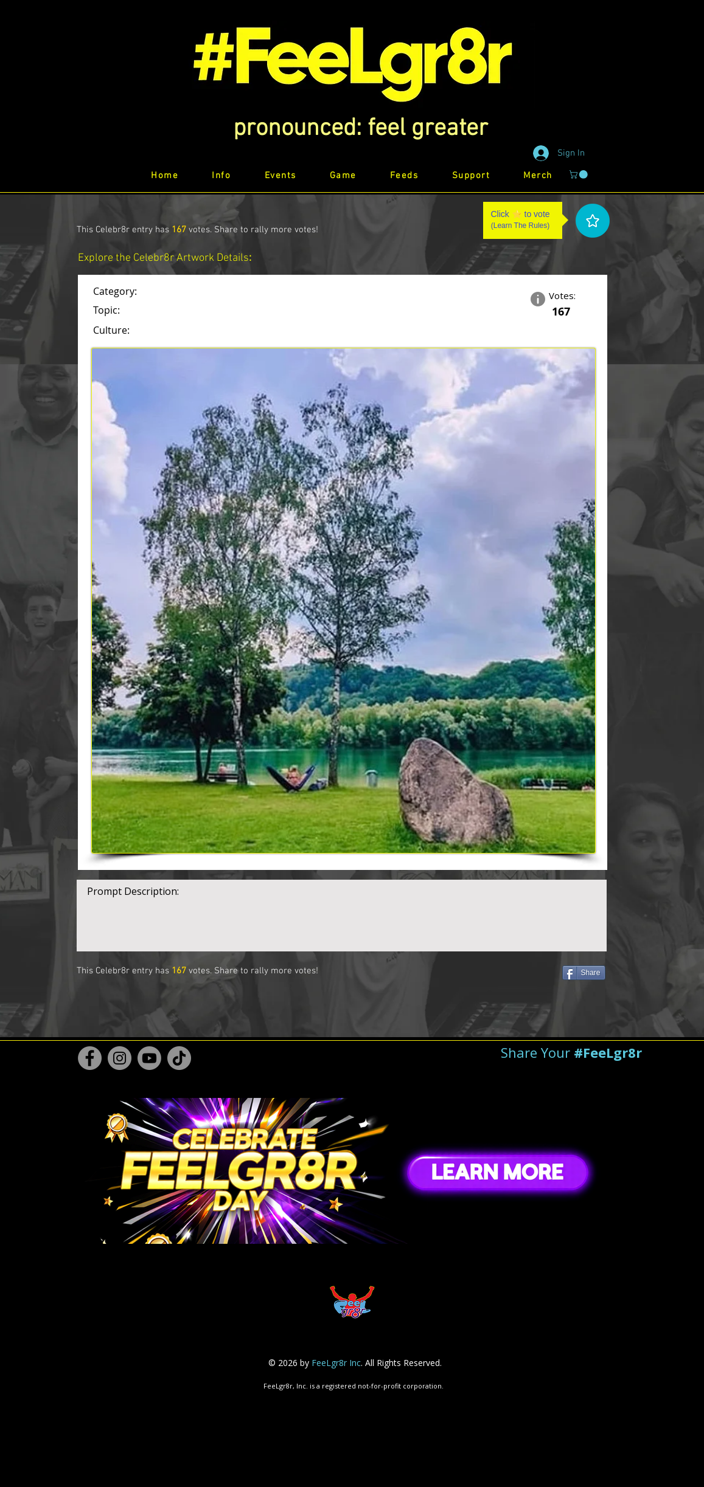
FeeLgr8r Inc (336, 1362)
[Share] (583, 972)
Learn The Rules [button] (520, 225)
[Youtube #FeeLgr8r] (149, 1058)
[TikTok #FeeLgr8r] (179, 1058)
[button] (360, 128)
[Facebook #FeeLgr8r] (90, 1058)
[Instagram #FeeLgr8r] (119, 1058)
